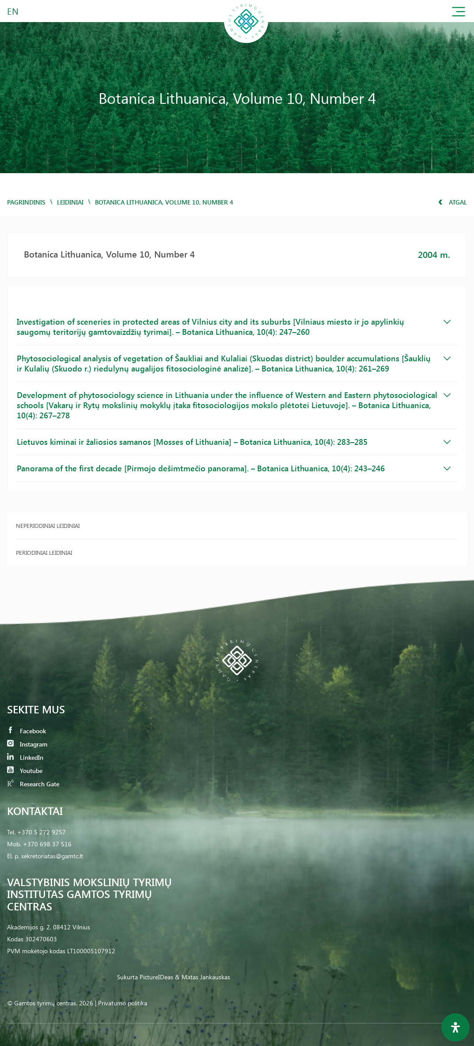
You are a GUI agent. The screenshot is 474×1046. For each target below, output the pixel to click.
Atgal (452, 202)
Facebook (26, 731)
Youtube (24, 770)
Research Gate (33, 784)
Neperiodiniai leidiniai (48, 525)
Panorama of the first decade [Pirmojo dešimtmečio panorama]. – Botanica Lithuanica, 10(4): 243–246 (234, 468)
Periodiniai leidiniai (44, 552)
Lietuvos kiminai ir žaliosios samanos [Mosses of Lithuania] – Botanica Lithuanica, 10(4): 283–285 (234, 441)
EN (13, 11)
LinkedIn (25, 757)
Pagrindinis (26, 202)
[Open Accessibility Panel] (455, 1027)
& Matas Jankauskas (202, 977)
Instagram (27, 744)
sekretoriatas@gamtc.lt (52, 856)
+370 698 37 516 (47, 844)
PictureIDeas (156, 977)
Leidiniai (70, 202)
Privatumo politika (122, 1003)
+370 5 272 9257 (41, 832)
